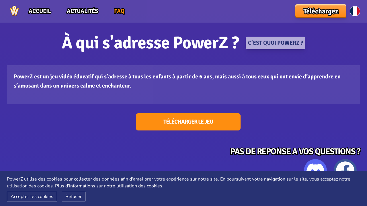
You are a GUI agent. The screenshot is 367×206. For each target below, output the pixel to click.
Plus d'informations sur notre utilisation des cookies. (109, 186)
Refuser (73, 196)
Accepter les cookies (32, 196)
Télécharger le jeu (188, 121)
